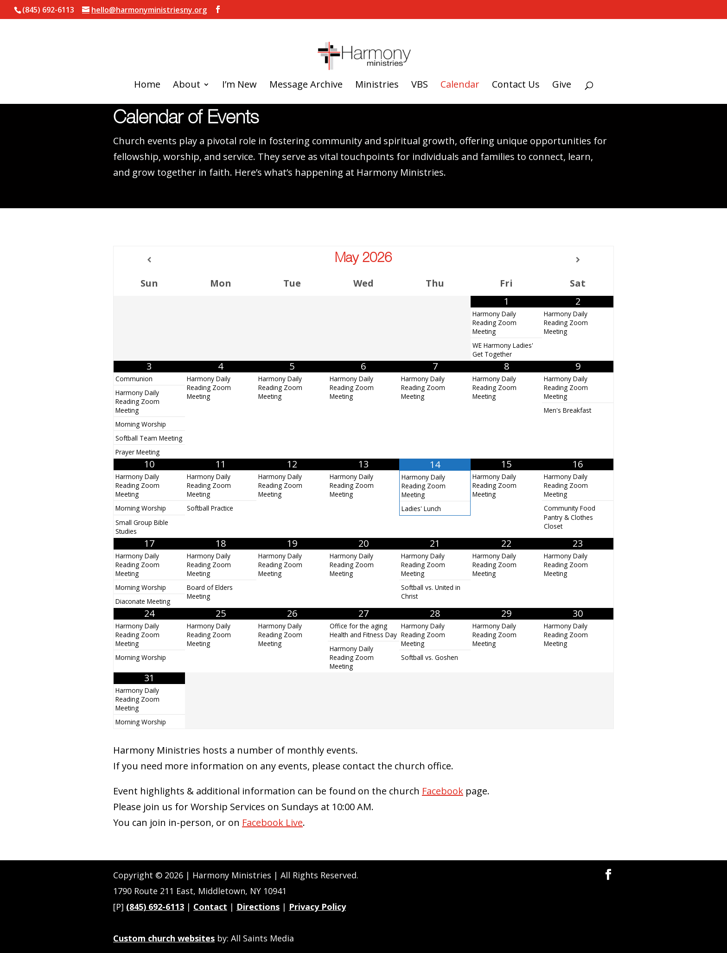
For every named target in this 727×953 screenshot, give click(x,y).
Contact (210, 906)
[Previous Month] (149, 260)
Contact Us (516, 67)
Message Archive (306, 67)
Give (561, 67)
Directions (258, 906)
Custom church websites (164, 938)
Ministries (377, 67)
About (186, 67)
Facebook (442, 791)
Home (147, 67)
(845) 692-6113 (155, 906)
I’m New (239, 67)
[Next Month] (577, 260)
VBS (419, 67)
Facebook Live (272, 822)
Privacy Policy (317, 906)
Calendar (459, 67)
